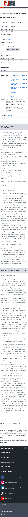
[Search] (17, 3)
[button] (14, 127)
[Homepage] (0, 13)
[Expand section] (25, 448)
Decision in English (13, 50)
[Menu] (22, 3)
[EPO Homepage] (9, 4)
